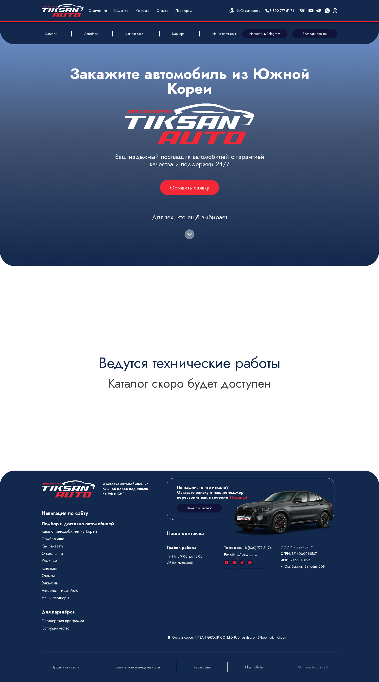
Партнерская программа (63, 621)
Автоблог (91, 33)
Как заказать (134, 33)
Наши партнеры (224, 33)
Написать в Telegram (264, 33)
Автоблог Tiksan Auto (60, 590)
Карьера (178, 33)
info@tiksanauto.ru (247, 10)
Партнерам (183, 10)
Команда (121, 10)
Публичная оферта (65, 667)
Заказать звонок (315, 33)
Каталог (50, 33)
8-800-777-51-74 (282, 10)
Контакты (142, 10)
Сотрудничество (55, 628)
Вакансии (50, 583)
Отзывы (162, 10)
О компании (97, 10)
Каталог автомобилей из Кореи (69, 531)
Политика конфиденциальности (136, 667)
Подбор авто (53, 539)
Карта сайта (202, 667)
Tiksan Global (254, 667)
